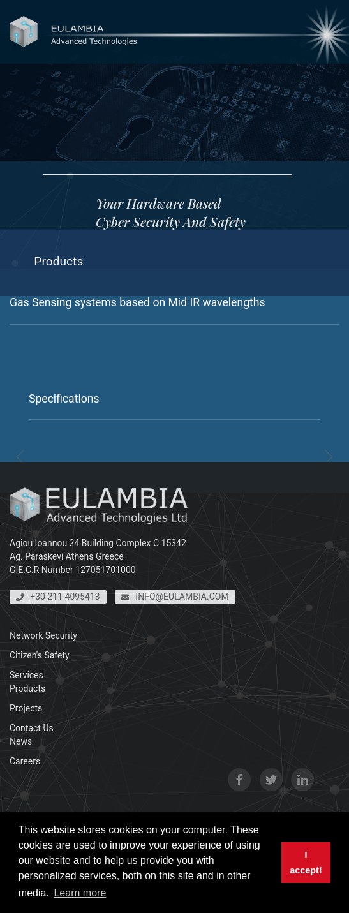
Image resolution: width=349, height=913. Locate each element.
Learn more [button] (80, 892)
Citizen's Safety (40, 655)
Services (26, 675)
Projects (26, 708)
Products (27, 688)
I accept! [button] (306, 862)
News (21, 741)
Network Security (43, 635)
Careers (25, 761)
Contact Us (32, 728)
